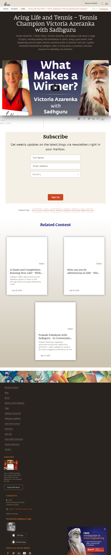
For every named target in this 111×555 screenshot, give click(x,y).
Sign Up (55, 197)
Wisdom (14, 9)
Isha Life (8, 434)
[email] (98, 118)
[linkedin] (93, 118)
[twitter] (89, 118)
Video (23, 9)
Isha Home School (12, 424)
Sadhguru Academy (13, 418)
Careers (8, 449)
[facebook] (84, 118)
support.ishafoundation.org (20, 509)
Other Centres (12, 514)
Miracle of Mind (11, 387)
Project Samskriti (12, 444)
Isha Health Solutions (14, 439)
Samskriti (9, 429)
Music (7, 398)
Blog (6, 393)
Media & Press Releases (14, 403)
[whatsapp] (78, 118)
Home (5, 9)
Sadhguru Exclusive (13, 413)
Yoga (7, 408)
